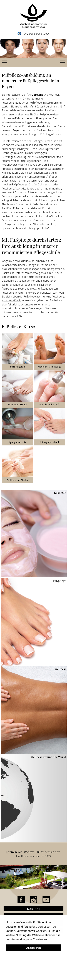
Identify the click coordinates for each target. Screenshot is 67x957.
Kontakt (33, 909)
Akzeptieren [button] (33, 947)
